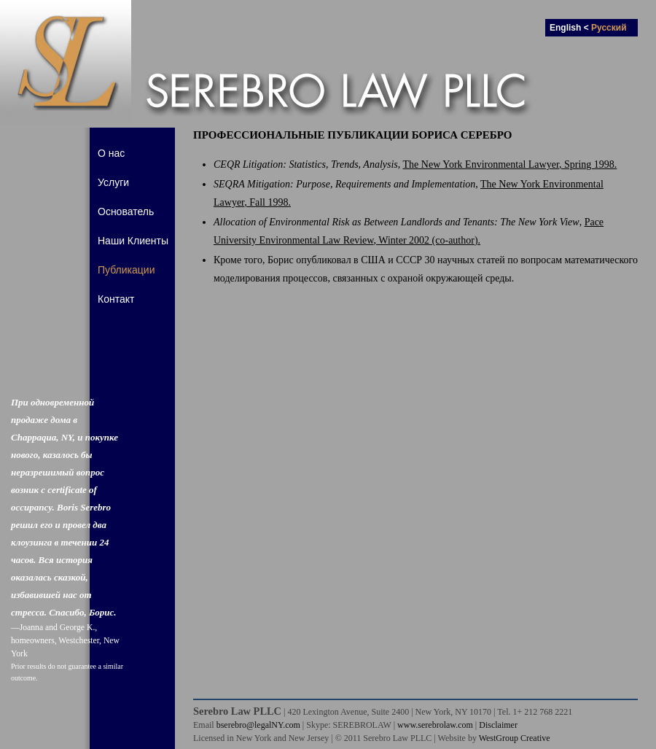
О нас (111, 153)
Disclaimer (498, 725)
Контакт (116, 299)
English (565, 28)
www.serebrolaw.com (435, 725)
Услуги (113, 182)
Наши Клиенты (133, 241)
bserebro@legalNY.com (258, 725)
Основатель (126, 211)
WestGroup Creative (514, 738)
